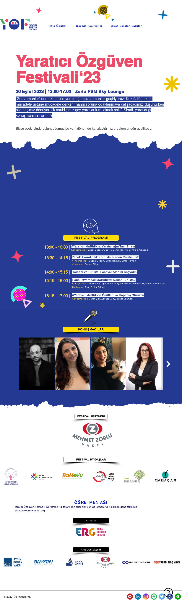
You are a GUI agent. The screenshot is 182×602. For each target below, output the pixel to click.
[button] (89, 26)
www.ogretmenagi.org (32, 510)
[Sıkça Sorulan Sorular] (152, 592)
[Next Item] (168, 364)
